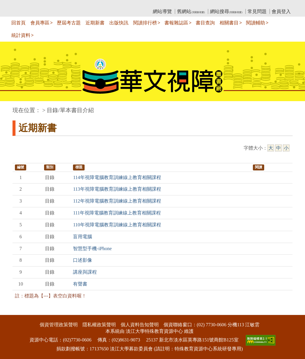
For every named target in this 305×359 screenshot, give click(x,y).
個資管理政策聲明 (59, 324)
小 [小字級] (286, 148)
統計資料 (20, 35)
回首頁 (18, 22)
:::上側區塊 (24, 4)
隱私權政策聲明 (99, 324)
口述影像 (82, 260)
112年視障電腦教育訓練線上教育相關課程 (117, 200)
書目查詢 (205, 22)
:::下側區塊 (11, 310)
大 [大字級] (270, 148)
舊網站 (191, 11)
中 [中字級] (278, 148)
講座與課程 (85, 272)
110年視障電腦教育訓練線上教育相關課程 (117, 224)
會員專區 (39, 22)
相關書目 (229, 22)
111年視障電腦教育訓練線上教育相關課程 (117, 212)
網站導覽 (162, 11)
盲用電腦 (82, 236)
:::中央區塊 (11, 107)
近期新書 (95, 22)
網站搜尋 (226, 11)
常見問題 (257, 11)
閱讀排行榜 (145, 22)
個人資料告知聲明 (140, 324)
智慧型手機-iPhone (92, 248)
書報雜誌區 (176, 22)
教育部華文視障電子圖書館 (65, 4)
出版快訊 (118, 22)
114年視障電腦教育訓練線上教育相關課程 (117, 177)
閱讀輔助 (255, 22)
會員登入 (281, 11)
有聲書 (80, 283)
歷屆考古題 (69, 22)
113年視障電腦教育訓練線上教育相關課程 (117, 189)
